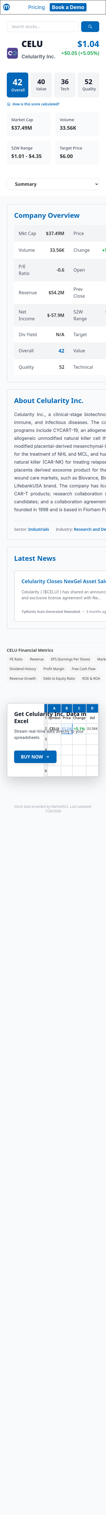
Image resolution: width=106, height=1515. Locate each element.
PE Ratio (16, 659)
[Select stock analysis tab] (53, 184)
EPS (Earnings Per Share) (70, 659)
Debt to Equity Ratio (59, 678)
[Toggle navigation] (96, 7)
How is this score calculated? (33, 104)
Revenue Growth (23, 678)
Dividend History (23, 668)
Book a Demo (68, 7)
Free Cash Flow (84, 668)
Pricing (36, 7)
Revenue (37, 659)
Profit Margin (54, 668)
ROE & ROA (91, 678)
